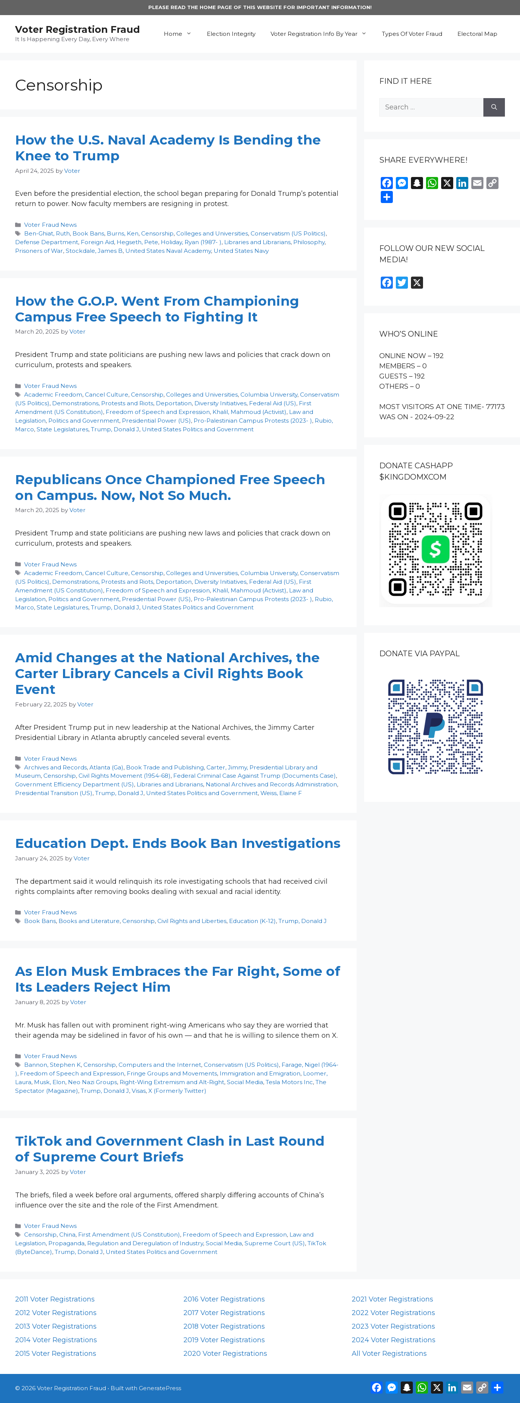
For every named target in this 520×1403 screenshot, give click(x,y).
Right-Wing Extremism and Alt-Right (172, 1082)
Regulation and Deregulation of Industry (145, 1243)
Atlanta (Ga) (106, 767)
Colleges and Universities (212, 233)
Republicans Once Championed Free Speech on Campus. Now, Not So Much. (170, 487)
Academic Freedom (53, 394)
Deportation (174, 403)
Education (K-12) (252, 921)
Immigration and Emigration (260, 1073)
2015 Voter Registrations (55, 1353)
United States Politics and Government (198, 429)
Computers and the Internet (159, 1064)
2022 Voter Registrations (393, 1313)
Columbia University (268, 394)
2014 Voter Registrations (56, 1340)
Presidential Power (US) (156, 420)
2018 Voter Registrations (224, 1326)
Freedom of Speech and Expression (158, 411)
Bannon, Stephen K (52, 1064)
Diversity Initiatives (220, 403)
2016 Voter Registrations (224, 1299)
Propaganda (66, 1243)
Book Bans (88, 233)
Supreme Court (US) (275, 1243)
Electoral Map (477, 33)
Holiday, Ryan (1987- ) (191, 242)
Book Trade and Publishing (165, 767)
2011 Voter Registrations (55, 1299)
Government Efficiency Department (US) (74, 784)
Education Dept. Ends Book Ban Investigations (177, 843)
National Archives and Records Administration (271, 784)
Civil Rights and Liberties (191, 921)
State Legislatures (62, 429)
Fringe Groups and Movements (172, 1073)
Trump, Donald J (115, 429)
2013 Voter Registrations (56, 1326)
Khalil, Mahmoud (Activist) (249, 411)
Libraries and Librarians (257, 242)
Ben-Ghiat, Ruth (47, 233)
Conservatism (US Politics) (288, 233)
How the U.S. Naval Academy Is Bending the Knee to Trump (168, 148)
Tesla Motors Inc (289, 1082)
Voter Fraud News (50, 224)
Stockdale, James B (94, 250)
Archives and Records (55, 767)
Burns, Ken (122, 233)
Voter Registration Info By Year (322, 34)
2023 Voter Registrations (393, 1326)
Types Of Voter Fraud (412, 33)
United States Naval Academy (168, 250)
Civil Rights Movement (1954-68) (124, 775)
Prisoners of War (39, 250)
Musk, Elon (49, 1082)
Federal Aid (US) (272, 403)
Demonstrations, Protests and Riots (102, 403)
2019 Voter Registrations (224, 1340)
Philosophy (309, 242)
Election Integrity (231, 33)
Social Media (245, 1082)
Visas (139, 1090)
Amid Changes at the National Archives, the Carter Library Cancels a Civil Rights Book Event (167, 673)
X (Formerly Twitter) (177, 1090)
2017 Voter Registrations (224, 1313)
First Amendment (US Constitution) (129, 1234)
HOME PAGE (216, 7)
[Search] (494, 107)
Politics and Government (83, 420)
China (67, 1234)
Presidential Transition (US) (53, 793)
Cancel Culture (106, 394)
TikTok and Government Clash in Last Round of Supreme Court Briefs (170, 1149)
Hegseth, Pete (137, 242)
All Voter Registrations (389, 1353)
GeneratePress (160, 1388)
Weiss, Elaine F (281, 793)
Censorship (157, 233)
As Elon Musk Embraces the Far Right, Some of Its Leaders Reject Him (177, 979)
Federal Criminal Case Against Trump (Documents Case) (254, 775)
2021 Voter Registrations (392, 1299)
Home (181, 34)
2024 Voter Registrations (393, 1340)
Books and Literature (89, 921)
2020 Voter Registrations (225, 1353)
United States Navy (241, 250)
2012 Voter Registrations (56, 1313)
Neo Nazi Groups (92, 1082)
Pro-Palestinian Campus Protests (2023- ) (253, 420)
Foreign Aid (97, 242)
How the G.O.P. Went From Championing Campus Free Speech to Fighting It (157, 309)
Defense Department (46, 242)
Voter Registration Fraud (77, 29)
